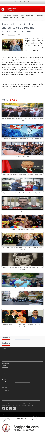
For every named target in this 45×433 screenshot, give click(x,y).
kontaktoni (32, 405)
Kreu (4, 15)
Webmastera (5, 367)
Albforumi (4, 365)
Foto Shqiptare (5, 381)
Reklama (27, 414)
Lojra (3, 377)
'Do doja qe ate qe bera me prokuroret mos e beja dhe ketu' (22, 211)
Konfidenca (35, 414)
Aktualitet (15, 15)
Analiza (3, 354)
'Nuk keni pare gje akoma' (22, 288)
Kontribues (13, 414)
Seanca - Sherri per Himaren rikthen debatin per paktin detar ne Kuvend (22, 174)
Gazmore (4, 379)
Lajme (9, 15)
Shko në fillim (35, 416)
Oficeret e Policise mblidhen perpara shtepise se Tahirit (22, 306)
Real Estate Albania (6, 390)
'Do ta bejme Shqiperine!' (22, 156)
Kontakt (21, 414)
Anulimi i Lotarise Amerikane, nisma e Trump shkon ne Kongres (22, 138)
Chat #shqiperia (5, 363)
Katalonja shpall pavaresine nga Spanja (22, 229)
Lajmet (3, 351)
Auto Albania (5, 393)
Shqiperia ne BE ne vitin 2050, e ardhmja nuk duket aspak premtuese (22, 193)
